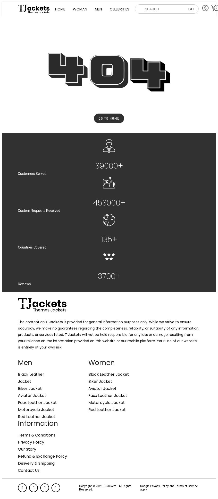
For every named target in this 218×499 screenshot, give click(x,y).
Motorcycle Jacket (36, 409)
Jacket (24, 381)
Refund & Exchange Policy (42, 456)
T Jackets (54, 322)
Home (60, 9)
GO (191, 9)
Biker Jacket (30, 388)
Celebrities (119, 9)
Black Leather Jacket (108, 374)
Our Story (27, 449)
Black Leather (31, 374)
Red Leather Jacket (36, 417)
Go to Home (109, 119)
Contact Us (29, 470)
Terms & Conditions (36, 435)
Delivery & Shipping (36, 463)
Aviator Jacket (32, 395)
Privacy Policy (31, 442)
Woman (80, 9)
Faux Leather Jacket (37, 402)
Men (98, 9)
